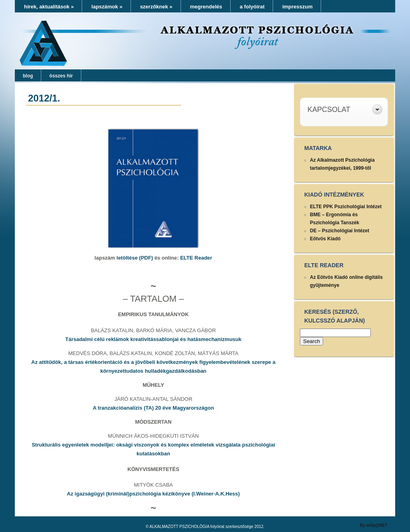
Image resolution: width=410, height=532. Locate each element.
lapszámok (106, 7)
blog (28, 76)
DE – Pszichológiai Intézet (339, 231)
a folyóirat (252, 7)
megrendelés (206, 7)
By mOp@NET (373, 525)
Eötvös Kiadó (325, 239)
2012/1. (44, 98)
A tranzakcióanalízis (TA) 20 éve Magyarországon (153, 408)
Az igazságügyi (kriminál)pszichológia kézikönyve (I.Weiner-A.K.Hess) (153, 494)
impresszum (297, 7)
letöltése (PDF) (135, 258)
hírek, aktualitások (49, 7)
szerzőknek (156, 7)
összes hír (61, 76)
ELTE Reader (196, 258)
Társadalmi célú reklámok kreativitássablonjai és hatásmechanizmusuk (153, 339)
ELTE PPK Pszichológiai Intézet (346, 206)
